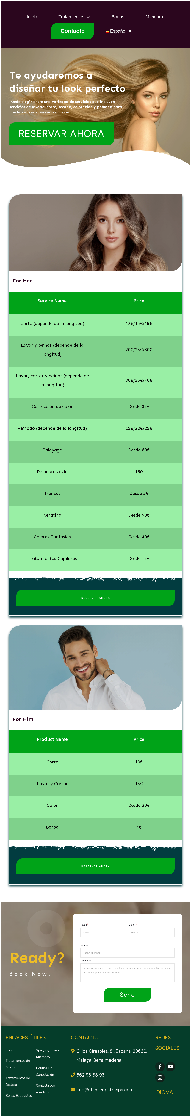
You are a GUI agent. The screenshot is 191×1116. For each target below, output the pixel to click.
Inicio (9, 1048)
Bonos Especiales (19, 1093)
